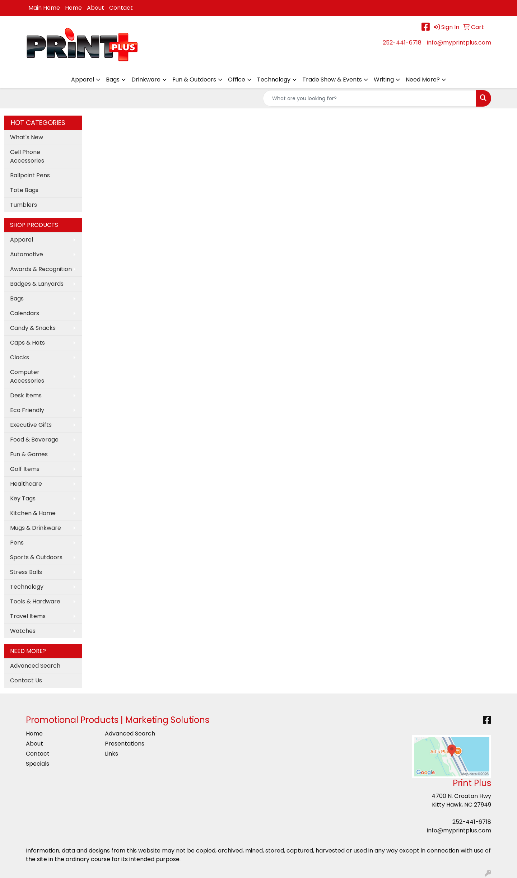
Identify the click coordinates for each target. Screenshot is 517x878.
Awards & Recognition (41, 269)
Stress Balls (26, 572)
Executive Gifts (31, 425)
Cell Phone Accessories (27, 156)
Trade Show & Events (332, 79)
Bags (113, 79)
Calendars (24, 313)
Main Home (44, 8)
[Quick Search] (369, 98)
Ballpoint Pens (30, 175)
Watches (23, 631)
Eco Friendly (27, 410)
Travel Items (28, 616)
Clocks (19, 357)
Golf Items (24, 469)
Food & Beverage (34, 439)
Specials (37, 764)
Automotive (26, 254)
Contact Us (26, 680)
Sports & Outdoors (36, 557)
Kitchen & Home (33, 513)
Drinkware (145, 79)
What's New (26, 137)
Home (73, 8)
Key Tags (23, 498)
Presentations (124, 743)
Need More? (423, 79)
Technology (273, 79)
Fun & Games (29, 454)
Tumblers (23, 205)
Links (111, 753)
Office (236, 79)
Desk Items (26, 395)
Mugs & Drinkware (35, 528)
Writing (384, 79)
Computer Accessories (27, 376)
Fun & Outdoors (194, 79)
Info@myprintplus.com (459, 42)
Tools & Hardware (35, 601)
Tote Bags (24, 190)
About (95, 8)
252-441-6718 (402, 42)
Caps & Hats (27, 342)
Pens (17, 542)
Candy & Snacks (33, 328)
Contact (121, 8)
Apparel (82, 79)
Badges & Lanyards (37, 284)
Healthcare (26, 484)
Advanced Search (35, 666)
